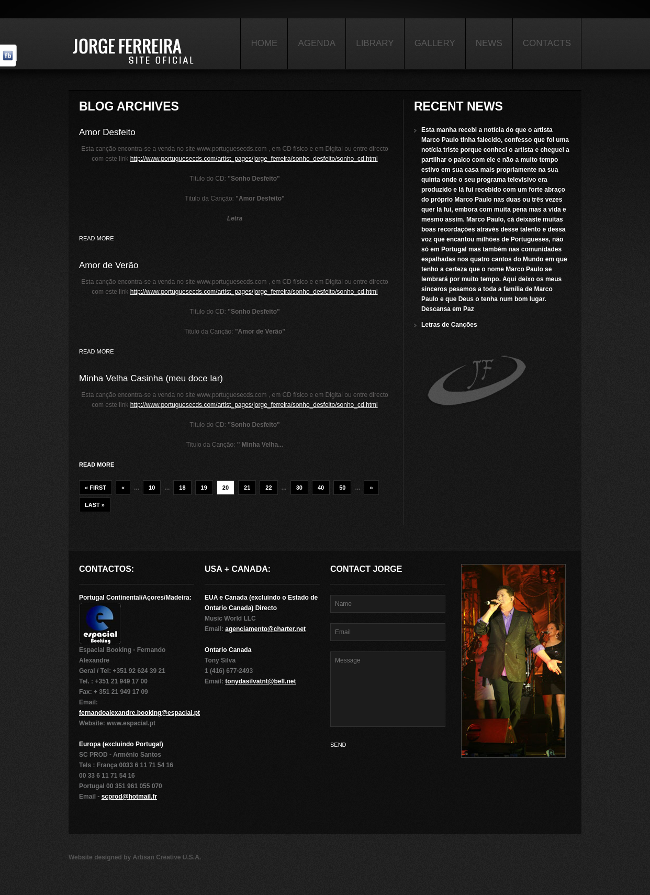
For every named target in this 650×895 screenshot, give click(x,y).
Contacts (547, 43)
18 (182, 487)
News (489, 43)
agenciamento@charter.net (265, 629)
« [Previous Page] (123, 487)
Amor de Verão (108, 265)
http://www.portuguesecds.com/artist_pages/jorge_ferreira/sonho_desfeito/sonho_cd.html (254, 158)
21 (247, 487)
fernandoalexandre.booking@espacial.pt (139, 712)
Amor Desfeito (107, 132)
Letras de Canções (449, 324)
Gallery (434, 43)
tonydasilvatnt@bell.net (260, 681)
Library (375, 43)
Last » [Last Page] (95, 505)
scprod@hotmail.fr (129, 796)
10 (152, 487)
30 (299, 487)
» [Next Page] (371, 487)
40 (321, 487)
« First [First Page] (95, 487)
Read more (96, 238)
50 (342, 487)
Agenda (316, 43)
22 (268, 487)
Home (264, 43)
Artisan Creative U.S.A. (166, 857)
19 (204, 487)
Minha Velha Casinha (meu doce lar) (151, 378)
